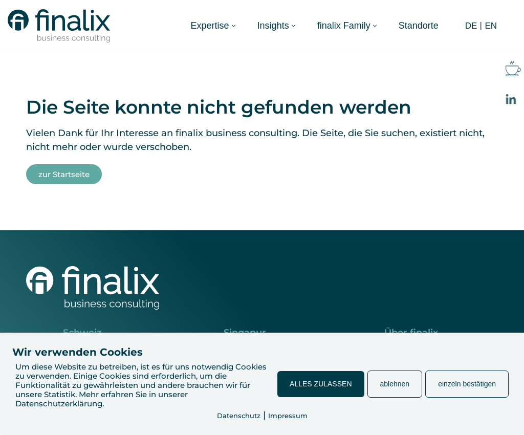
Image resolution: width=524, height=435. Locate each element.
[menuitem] (470, 25)
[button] (233, 26)
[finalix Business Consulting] (59, 25)
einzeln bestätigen (467, 384)
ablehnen (395, 384)
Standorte (419, 25)
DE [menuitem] (471, 26)
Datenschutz (238, 415)
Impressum (288, 415)
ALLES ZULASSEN (321, 384)
